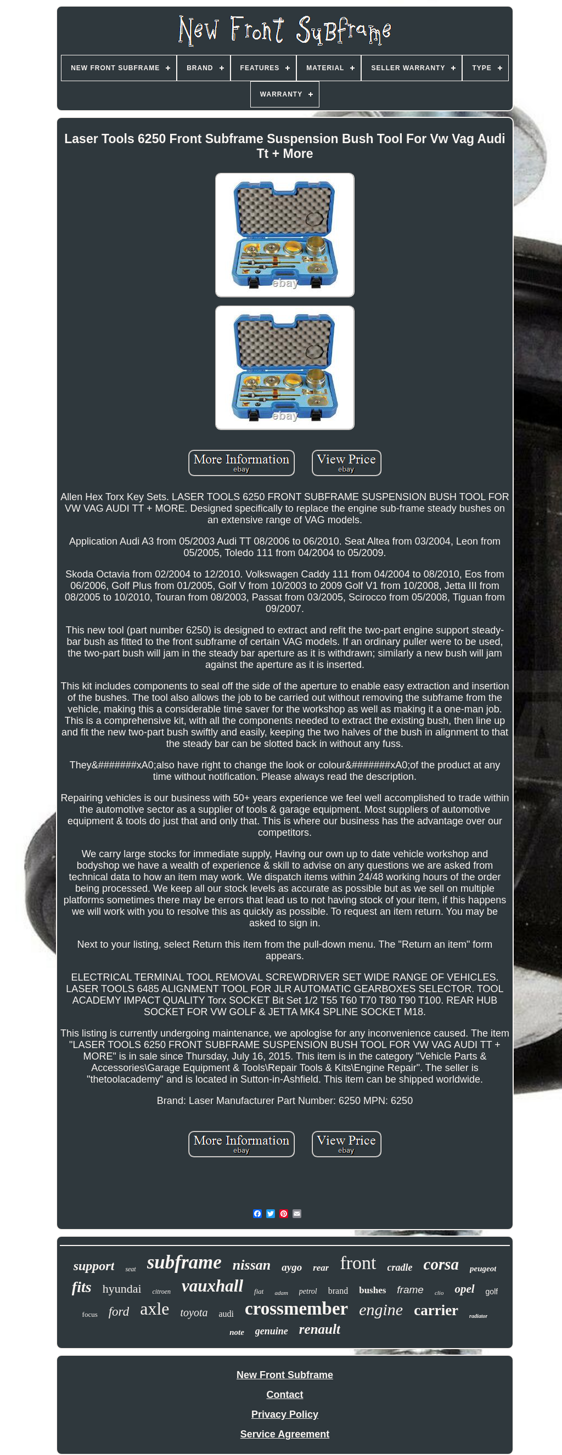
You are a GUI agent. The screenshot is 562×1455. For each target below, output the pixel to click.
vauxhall (212, 1285)
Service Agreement (284, 1434)
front (358, 1263)
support (94, 1266)
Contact (285, 1394)
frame (410, 1289)
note (236, 1332)
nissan (252, 1265)
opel (464, 1288)
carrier (436, 1310)
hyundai (122, 1288)
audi (226, 1313)
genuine (271, 1331)
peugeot (483, 1268)
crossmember (296, 1308)
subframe (184, 1262)
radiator (478, 1316)
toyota (194, 1312)
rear (321, 1267)
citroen (162, 1291)
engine (381, 1309)
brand (338, 1290)
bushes (372, 1290)
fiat (258, 1291)
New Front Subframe (285, 1374)
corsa (441, 1264)
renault (319, 1329)
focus (90, 1314)
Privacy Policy (284, 1414)
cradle (400, 1267)
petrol (308, 1291)
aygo (292, 1267)
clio (439, 1292)
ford (119, 1311)
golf (492, 1291)
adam (281, 1292)
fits (82, 1286)
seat (130, 1269)
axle (154, 1308)
